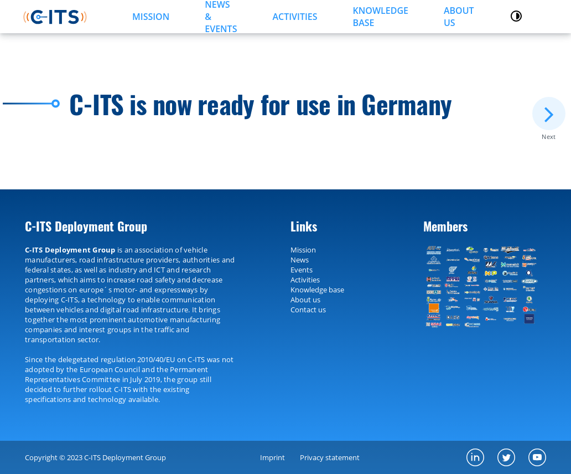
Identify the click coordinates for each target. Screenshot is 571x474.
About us (459, 16)
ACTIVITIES (294, 17)
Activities (305, 280)
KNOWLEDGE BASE (380, 16)
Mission (303, 250)
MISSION (150, 17)
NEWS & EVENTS (221, 16)
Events (301, 270)
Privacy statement (330, 457)
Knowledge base (317, 290)
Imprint (272, 457)
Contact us (308, 310)
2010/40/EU (156, 359)
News (299, 260)
